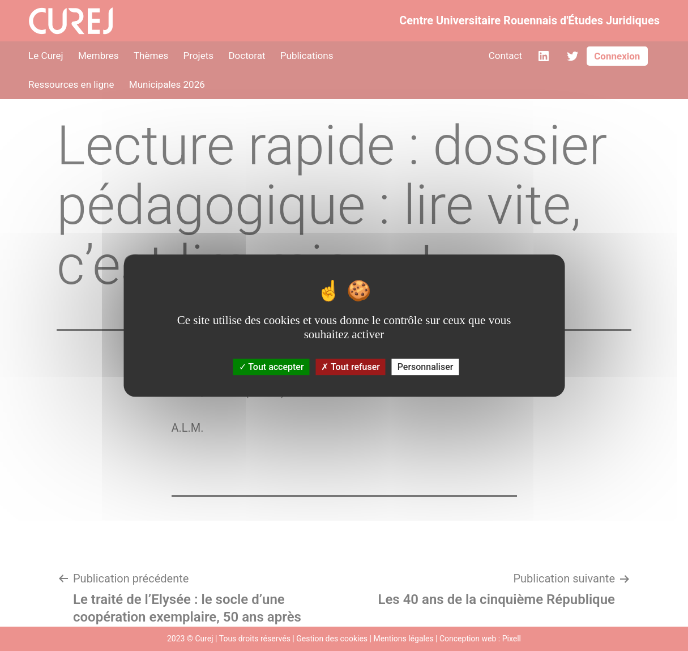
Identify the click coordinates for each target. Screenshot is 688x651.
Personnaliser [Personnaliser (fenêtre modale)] (426, 366)
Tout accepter (271, 366)
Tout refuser (350, 366)
